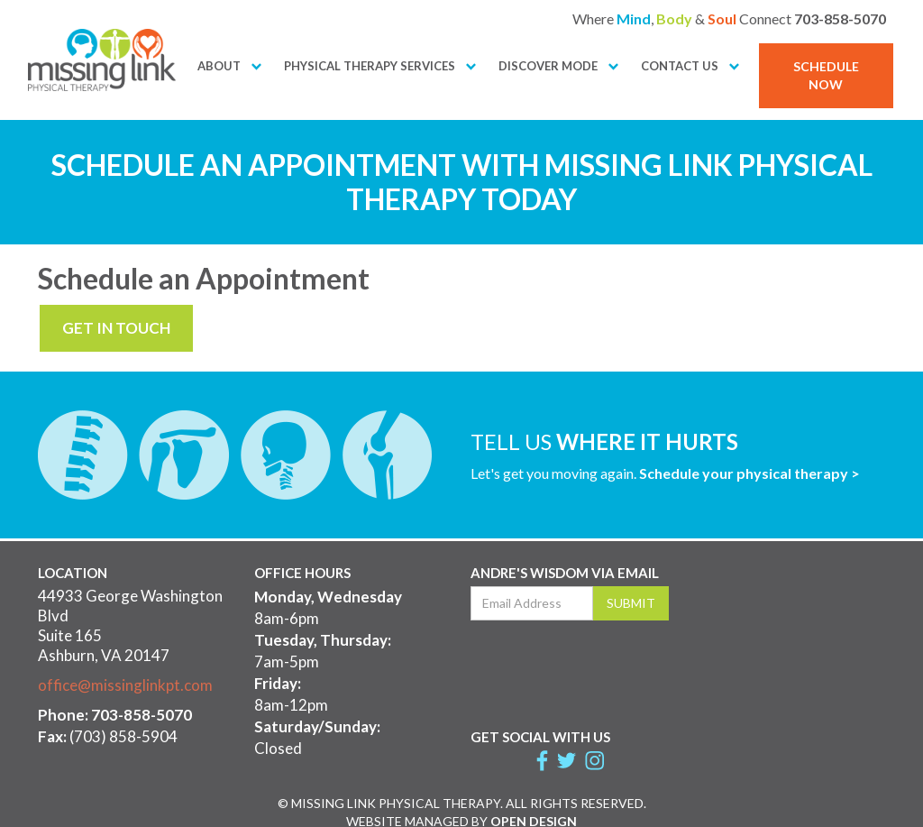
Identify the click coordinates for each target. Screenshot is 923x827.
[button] (219, 66)
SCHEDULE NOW (826, 75)
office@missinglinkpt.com (125, 684)
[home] (102, 60)
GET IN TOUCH (116, 327)
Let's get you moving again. (665, 473)
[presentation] (608, 670)
